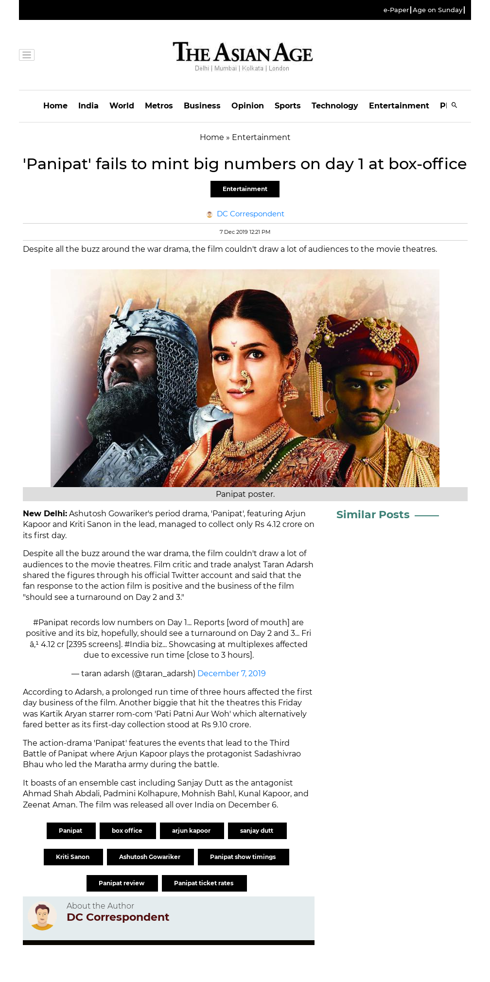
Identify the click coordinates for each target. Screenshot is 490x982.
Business (202, 105)
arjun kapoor (192, 830)
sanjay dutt (257, 830)
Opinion (247, 105)
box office (128, 830)
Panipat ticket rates (204, 883)
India (88, 105)
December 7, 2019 (231, 673)
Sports (288, 105)
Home (55, 105)
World (121, 105)
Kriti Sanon (73, 856)
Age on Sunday (437, 10)
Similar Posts (373, 514)
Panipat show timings (243, 856)
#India (136, 644)
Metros (159, 105)
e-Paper (396, 10)
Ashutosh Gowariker (150, 856)
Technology (335, 105)
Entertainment (399, 105)
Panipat (71, 830)
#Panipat (51, 622)
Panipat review (122, 883)
